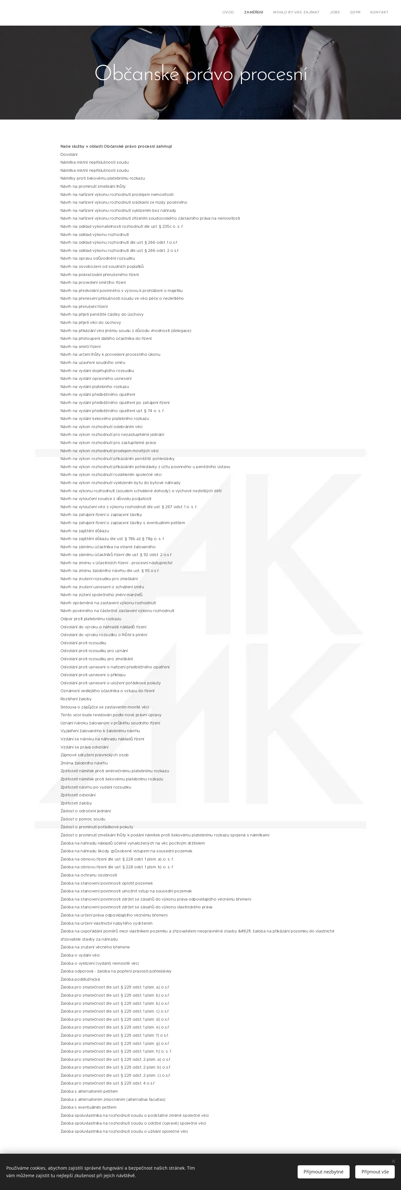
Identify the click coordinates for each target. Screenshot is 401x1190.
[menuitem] (340, 13)
